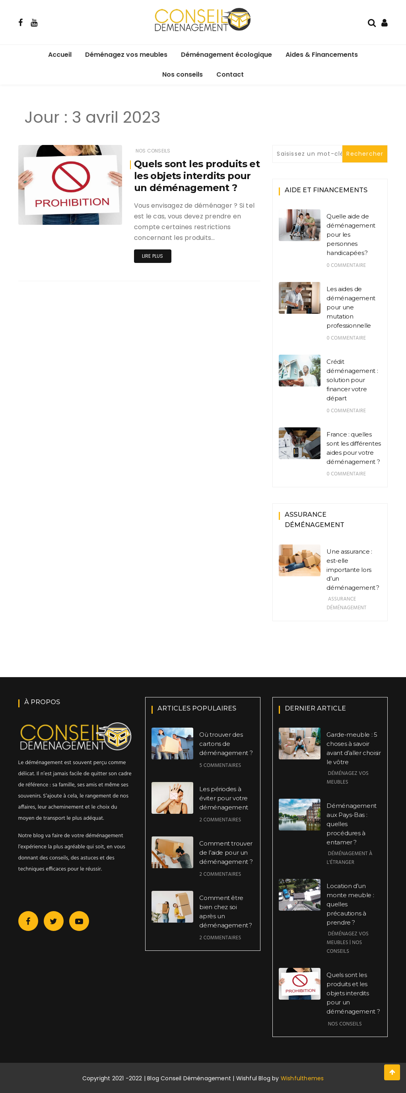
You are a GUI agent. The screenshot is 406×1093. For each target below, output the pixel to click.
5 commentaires (220, 765)
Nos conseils (182, 74)
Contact (230, 74)
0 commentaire (346, 265)
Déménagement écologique (226, 54)
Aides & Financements (322, 54)
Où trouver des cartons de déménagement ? (226, 744)
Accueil (60, 54)
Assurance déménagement (346, 603)
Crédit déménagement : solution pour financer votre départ (352, 380)
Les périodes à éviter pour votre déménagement (223, 798)
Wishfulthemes (302, 1078)
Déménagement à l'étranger (349, 858)
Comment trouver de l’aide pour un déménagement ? (226, 852)
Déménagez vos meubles (126, 54)
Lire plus (152, 256)
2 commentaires (220, 820)
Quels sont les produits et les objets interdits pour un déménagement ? (197, 175)
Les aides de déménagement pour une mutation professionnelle (350, 307)
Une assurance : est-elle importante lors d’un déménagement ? (352, 570)
